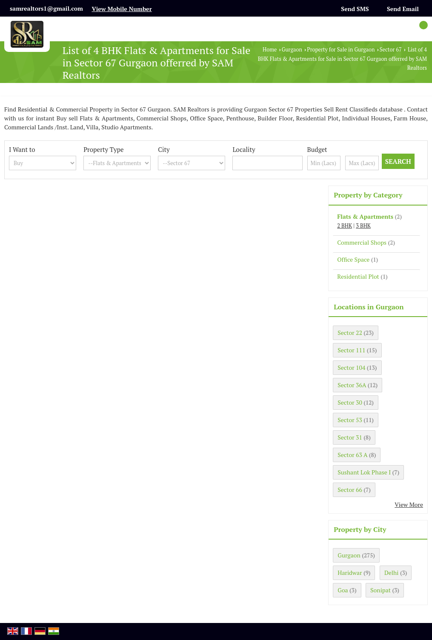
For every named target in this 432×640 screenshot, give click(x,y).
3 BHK (363, 225)
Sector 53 (350, 420)
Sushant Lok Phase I (364, 472)
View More (409, 504)
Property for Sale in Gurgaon (341, 49)
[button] (122, 9)
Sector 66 (350, 490)
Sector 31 (350, 437)
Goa (343, 590)
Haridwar (350, 573)
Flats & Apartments (365, 216)
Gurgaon (292, 49)
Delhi (391, 573)
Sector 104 (351, 367)
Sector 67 (391, 49)
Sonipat (380, 590)
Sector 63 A (352, 455)
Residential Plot (358, 276)
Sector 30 (350, 402)
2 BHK (344, 225)
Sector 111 (351, 350)
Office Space (353, 259)
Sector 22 (350, 333)
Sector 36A (352, 385)
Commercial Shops (361, 242)
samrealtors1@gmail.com (46, 8)
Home (270, 49)
